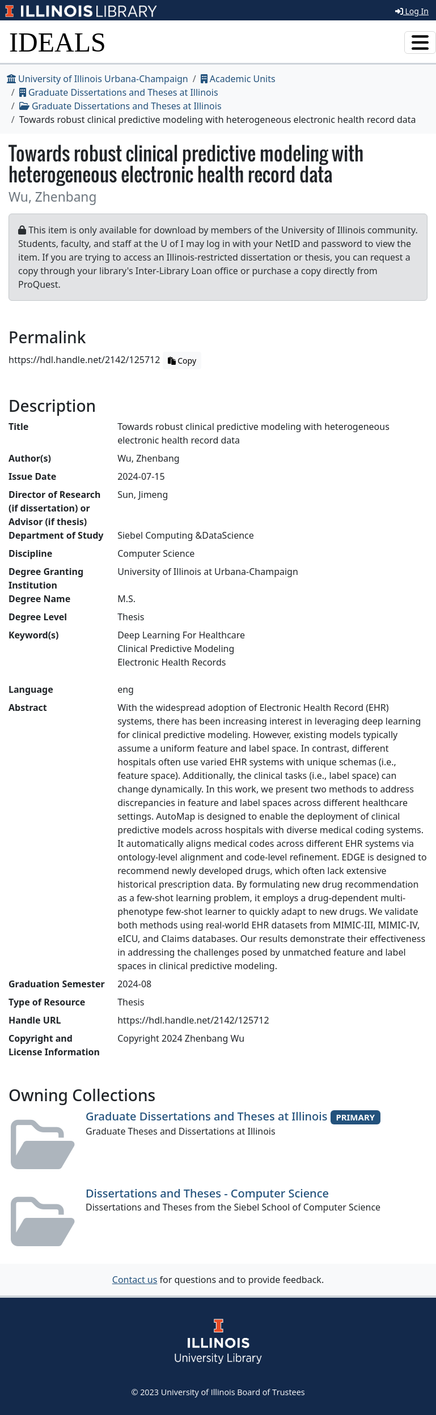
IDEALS (57, 42)
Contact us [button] (135, 1279)
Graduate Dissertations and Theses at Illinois (118, 92)
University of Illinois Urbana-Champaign (97, 79)
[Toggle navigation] (420, 42)
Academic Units (238, 79)
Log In (412, 11)
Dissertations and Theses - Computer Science (207, 1193)
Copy (182, 360)
